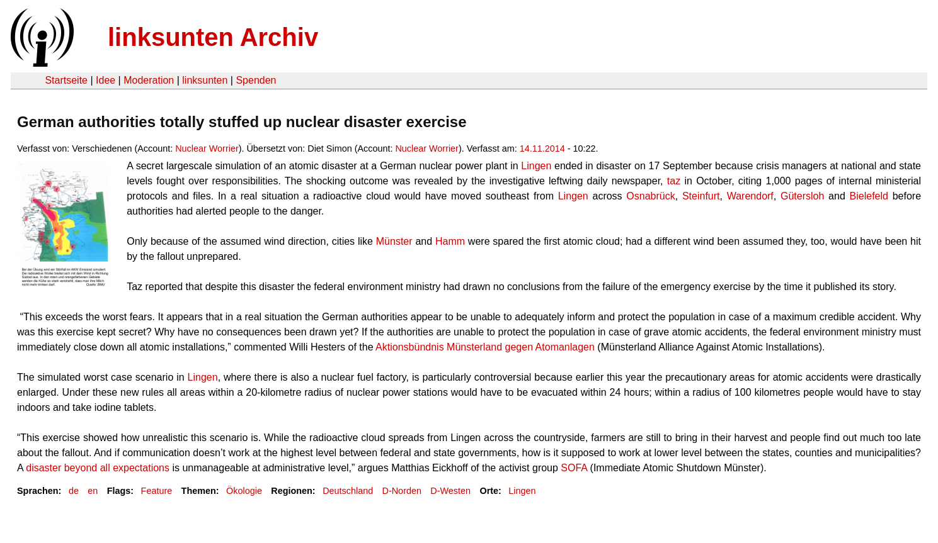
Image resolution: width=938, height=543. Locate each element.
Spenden (256, 80)
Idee (105, 80)
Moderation (148, 80)
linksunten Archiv (213, 37)
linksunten (204, 80)
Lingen (521, 491)
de (74, 491)
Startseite (66, 80)
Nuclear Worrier (207, 148)
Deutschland (348, 491)
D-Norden (401, 491)
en (93, 491)
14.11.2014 (542, 148)
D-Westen (450, 491)
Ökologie (244, 491)
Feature (157, 491)
